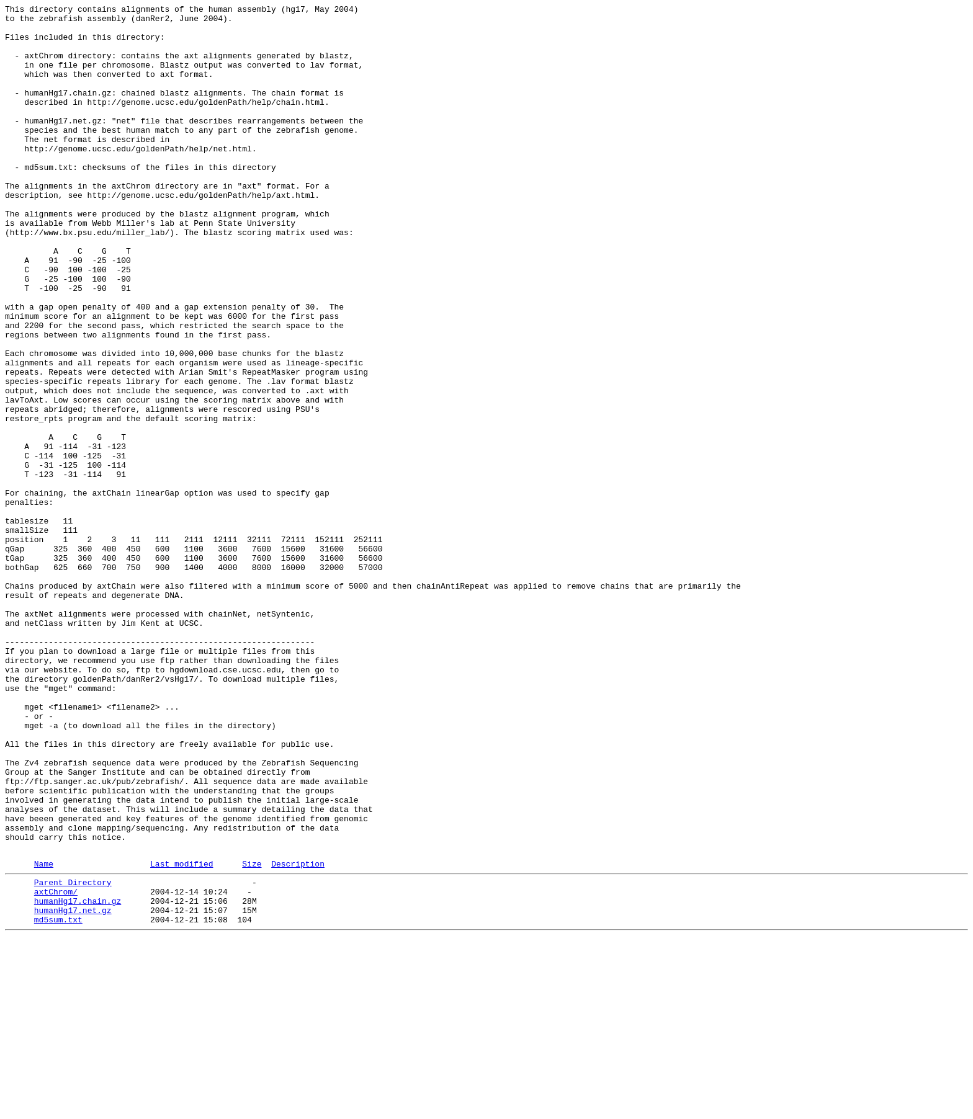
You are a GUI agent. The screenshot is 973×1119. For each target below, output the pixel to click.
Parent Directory (73, 1055)
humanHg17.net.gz (73, 1088)
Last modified (181, 1034)
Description (298, 1034)
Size (251, 1034)
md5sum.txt (58, 1099)
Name (43, 1034)
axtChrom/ (56, 1066)
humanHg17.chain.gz (77, 1077)
